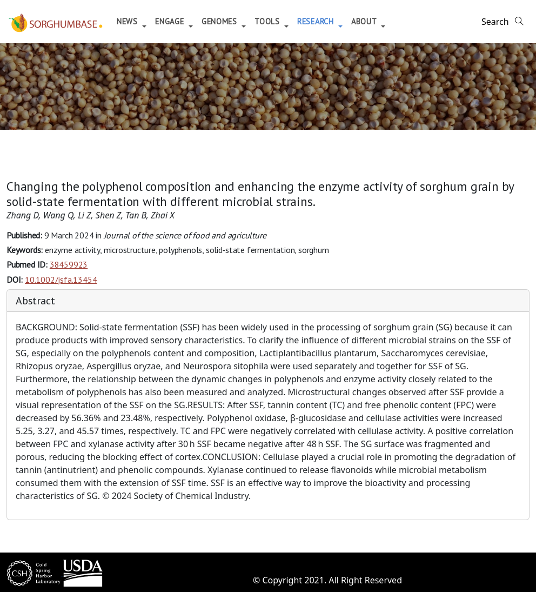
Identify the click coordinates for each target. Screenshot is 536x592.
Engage (170, 21)
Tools (268, 21)
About (365, 21)
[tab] (268, 301)
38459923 (69, 264)
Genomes (221, 21)
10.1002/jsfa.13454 (61, 279)
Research (316, 21)
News (128, 21)
